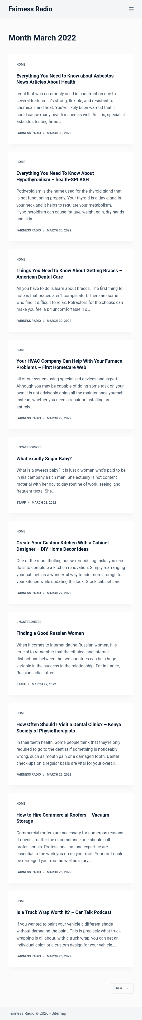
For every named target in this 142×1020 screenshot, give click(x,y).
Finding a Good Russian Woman (50, 633)
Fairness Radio (30, 9)
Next (122, 988)
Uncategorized (28, 447)
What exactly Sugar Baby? (44, 458)
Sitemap (58, 1013)
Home (20, 64)
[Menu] (131, 9)
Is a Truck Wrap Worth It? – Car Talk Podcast (63, 912)
